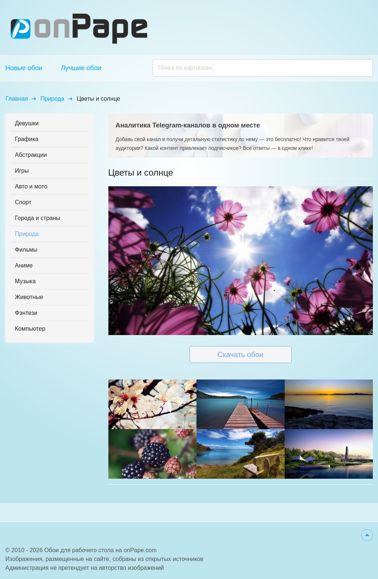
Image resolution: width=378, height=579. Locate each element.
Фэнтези (26, 313)
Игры (22, 171)
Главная (17, 99)
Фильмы (26, 250)
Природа (52, 99)
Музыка (25, 281)
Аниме (24, 265)
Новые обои (24, 68)
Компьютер (30, 329)
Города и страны (37, 218)
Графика (27, 139)
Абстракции (31, 155)
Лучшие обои (81, 68)
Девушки (27, 123)
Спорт (23, 202)
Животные (29, 297)
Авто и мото (31, 186)
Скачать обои (240, 354)
